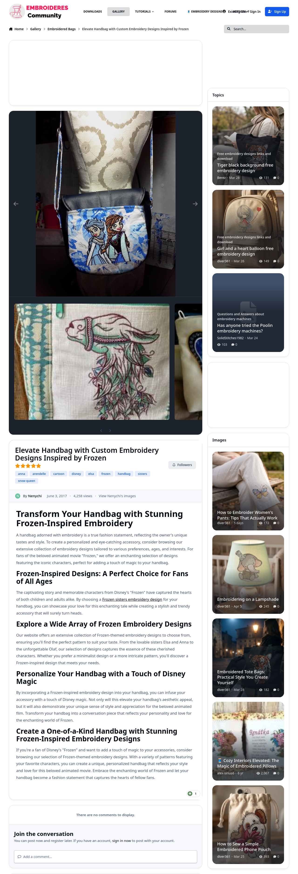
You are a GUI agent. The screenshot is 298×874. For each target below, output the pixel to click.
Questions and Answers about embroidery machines (240, 316)
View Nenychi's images (117, 495)
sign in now (121, 840)
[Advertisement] (105, 72)
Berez (221, 177)
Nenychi (35, 495)
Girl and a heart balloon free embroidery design (245, 251)
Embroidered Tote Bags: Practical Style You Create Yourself (242, 677)
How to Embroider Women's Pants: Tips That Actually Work (247, 514)
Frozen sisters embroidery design (132, 599)
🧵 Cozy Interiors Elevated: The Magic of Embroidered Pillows (248, 763)
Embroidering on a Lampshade (248, 599)
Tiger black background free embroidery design (245, 167)
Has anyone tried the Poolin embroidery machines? (245, 328)
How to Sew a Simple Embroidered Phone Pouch (244, 846)
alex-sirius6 (225, 773)
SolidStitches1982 (230, 338)
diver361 (223, 261)
